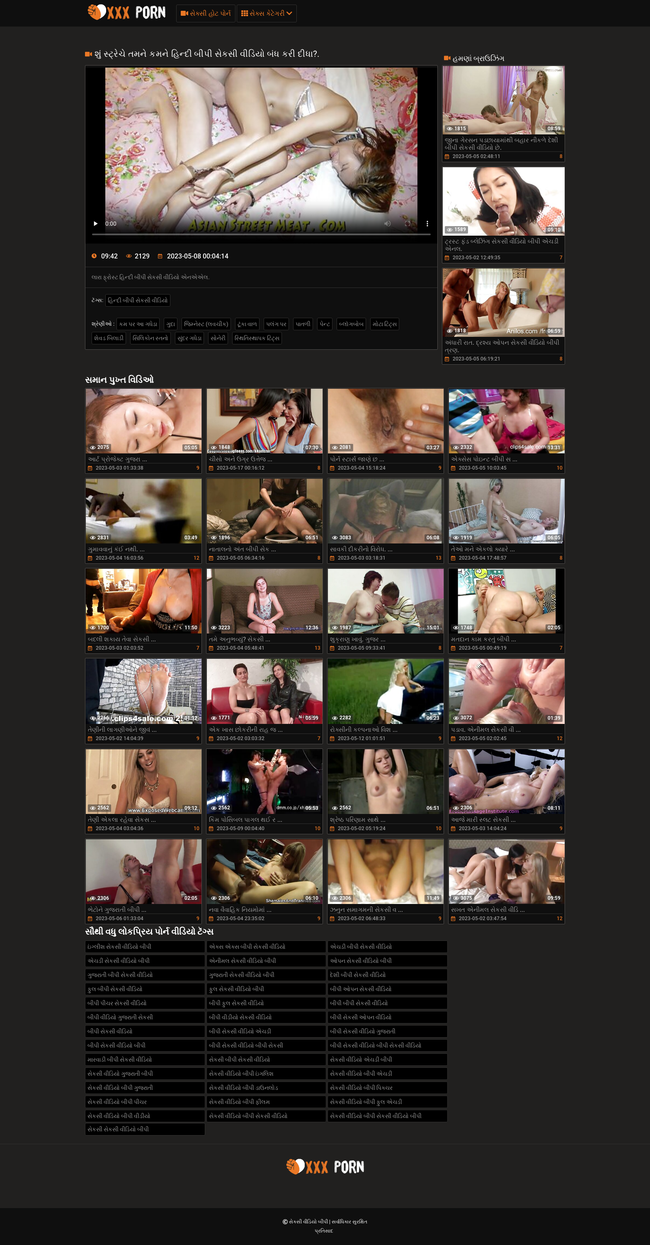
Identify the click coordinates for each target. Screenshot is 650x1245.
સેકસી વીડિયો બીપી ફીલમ (239, 1102)
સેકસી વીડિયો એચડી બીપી (361, 1059)
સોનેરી (218, 338)
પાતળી (303, 324)
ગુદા (170, 324)
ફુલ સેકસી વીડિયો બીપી (236, 989)
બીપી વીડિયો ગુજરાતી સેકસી (120, 1017)
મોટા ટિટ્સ (385, 324)
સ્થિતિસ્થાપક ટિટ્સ (257, 338)
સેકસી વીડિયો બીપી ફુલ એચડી (366, 1102)
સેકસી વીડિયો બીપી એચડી (361, 1073)
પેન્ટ (325, 324)
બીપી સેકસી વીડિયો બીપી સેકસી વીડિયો (376, 1045)
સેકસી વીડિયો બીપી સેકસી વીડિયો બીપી (376, 1116)
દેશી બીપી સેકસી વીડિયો (358, 975)
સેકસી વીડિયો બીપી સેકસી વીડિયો (248, 1116)
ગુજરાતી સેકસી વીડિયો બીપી (241, 975)
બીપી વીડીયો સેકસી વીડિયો (240, 1017)
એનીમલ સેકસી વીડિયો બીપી (242, 961)
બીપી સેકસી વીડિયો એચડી (240, 1031)
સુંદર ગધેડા (189, 338)
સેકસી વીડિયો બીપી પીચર (117, 1102)
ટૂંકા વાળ (247, 324)
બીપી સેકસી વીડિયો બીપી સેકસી (246, 1045)
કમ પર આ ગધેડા (138, 324)
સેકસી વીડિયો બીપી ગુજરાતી (120, 1087)
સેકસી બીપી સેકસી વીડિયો (239, 1059)
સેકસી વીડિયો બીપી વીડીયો (118, 1116)
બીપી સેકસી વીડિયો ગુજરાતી (362, 1031)
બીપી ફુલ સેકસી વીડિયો (236, 1003)
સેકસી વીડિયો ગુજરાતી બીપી (120, 1073)
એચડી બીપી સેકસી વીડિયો (361, 946)
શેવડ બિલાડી (109, 338)
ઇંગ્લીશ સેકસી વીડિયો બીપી (119, 946)
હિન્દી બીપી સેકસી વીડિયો (138, 300)
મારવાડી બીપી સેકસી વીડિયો (119, 1059)
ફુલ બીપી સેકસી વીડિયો (115, 989)
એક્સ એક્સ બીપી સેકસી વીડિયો (247, 946)
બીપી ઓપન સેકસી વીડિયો (361, 989)
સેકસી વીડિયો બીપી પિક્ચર (361, 1087)
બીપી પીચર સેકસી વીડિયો (117, 1003)
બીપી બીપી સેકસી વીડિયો (359, 1003)
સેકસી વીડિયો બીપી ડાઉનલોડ (243, 1087)
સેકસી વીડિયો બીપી (309, 1222)
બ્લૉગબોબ (351, 324)
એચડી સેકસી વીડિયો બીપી (118, 961)
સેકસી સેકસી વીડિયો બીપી (118, 1129)
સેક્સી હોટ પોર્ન (206, 13)
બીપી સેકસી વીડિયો (110, 1031)
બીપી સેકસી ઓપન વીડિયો (361, 1017)
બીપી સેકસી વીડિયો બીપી (116, 1045)
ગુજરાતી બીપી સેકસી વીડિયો (120, 975)
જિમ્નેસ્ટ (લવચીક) (206, 324)
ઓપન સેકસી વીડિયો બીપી (361, 961)
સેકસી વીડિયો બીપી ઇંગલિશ (241, 1073)
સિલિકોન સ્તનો (150, 338)
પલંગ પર (276, 324)
